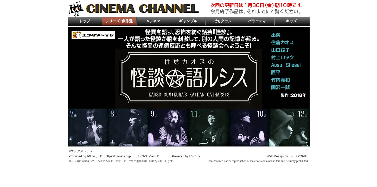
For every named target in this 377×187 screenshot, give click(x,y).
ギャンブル (188, 21)
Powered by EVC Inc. (187, 156)
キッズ (291, 21)
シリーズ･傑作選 (119, 21)
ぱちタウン (222, 21)
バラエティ (257, 21)
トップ (84, 21)
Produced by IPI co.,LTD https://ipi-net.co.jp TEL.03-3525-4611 (114, 156)
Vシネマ (153, 21)
